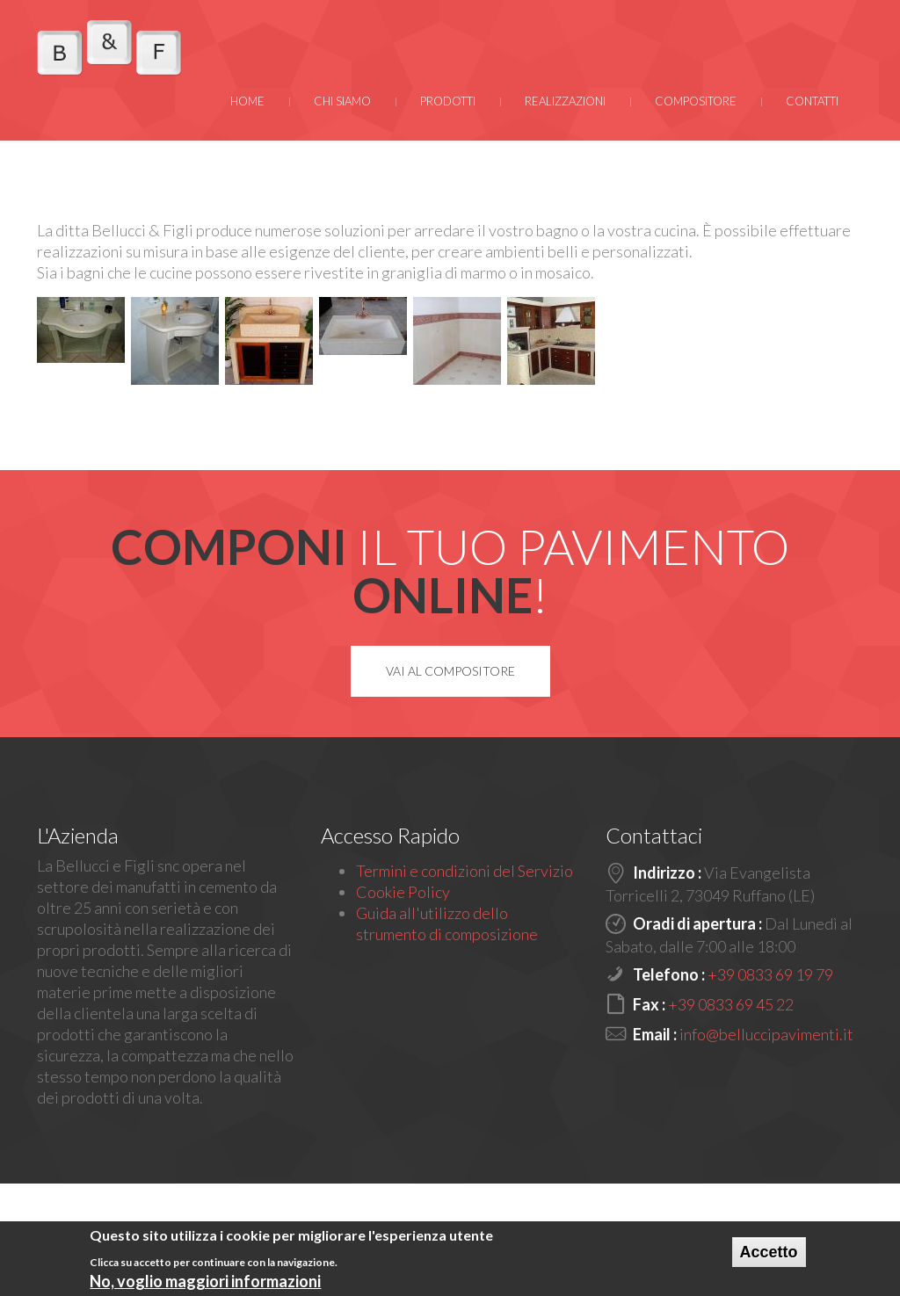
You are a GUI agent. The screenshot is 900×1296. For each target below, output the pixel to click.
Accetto (769, 1254)
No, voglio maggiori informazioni (205, 1283)
